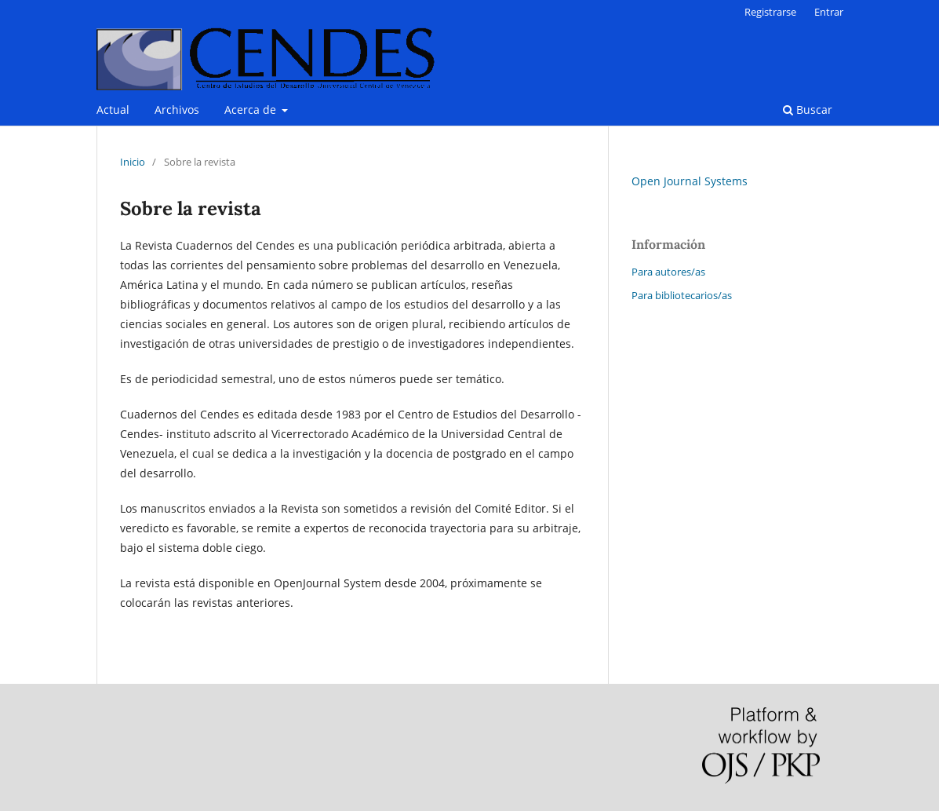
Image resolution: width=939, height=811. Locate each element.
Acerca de (251, 109)
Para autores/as (668, 272)
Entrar (828, 12)
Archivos (177, 109)
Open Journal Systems (689, 181)
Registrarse (770, 12)
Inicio (132, 162)
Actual (112, 109)
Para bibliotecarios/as (681, 295)
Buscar (807, 109)
